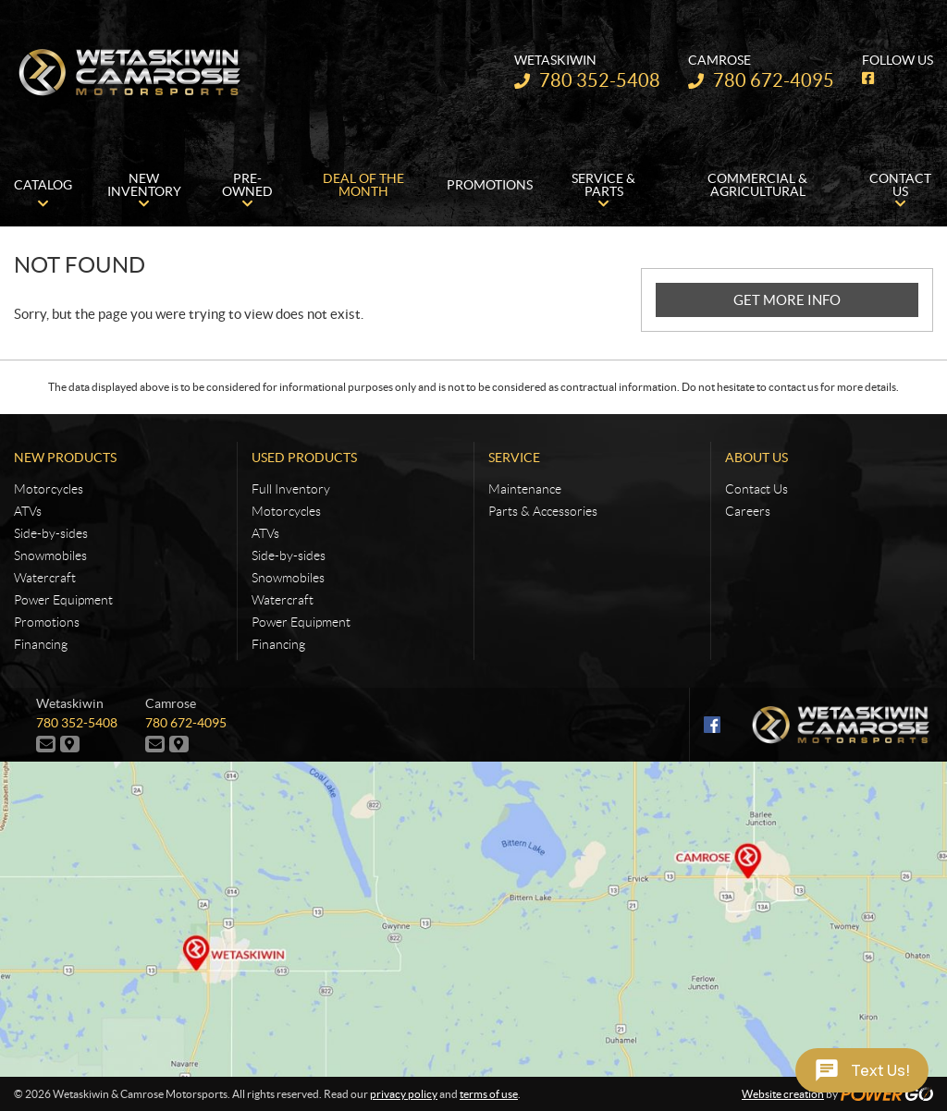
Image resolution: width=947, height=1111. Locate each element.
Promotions (47, 622)
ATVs (28, 511)
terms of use (489, 1094)
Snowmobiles (50, 555)
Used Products (304, 457)
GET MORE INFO (787, 300)
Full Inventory (291, 489)
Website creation (783, 1094)
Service (514, 457)
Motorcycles (48, 489)
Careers (747, 511)
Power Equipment (63, 599)
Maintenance (524, 489)
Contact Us (756, 489)
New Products (65, 457)
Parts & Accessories (542, 511)
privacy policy (403, 1094)
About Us (756, 457)
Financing (41, 644)
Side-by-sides (51, 533)
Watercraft (45, 577)
